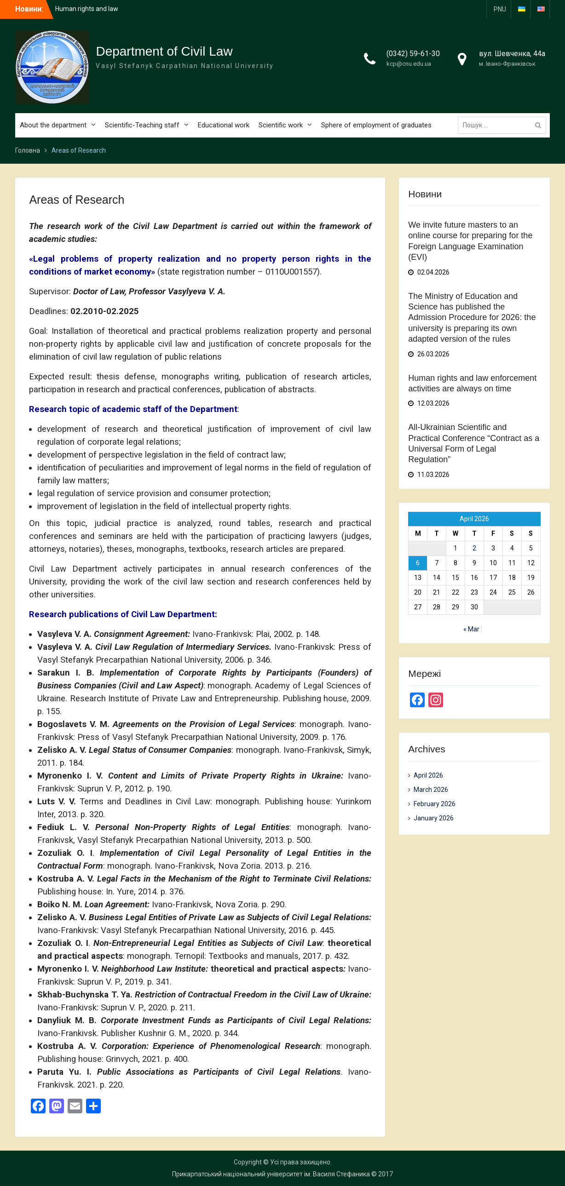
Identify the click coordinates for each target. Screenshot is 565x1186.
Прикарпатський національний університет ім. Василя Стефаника (271, 1174)
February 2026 (434, 804)
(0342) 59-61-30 (413, 53)
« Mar (471, 629)
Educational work (223, 125)
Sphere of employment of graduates (376, 125)
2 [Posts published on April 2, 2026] (474, 548)
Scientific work (281, 125)
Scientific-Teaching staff (142, 125)
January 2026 (434, 818)
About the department (53, 125)
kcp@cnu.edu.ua (408, 63)
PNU (500, 9)
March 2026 (431, 789)
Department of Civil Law (164, 51)
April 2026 (428, 775)
